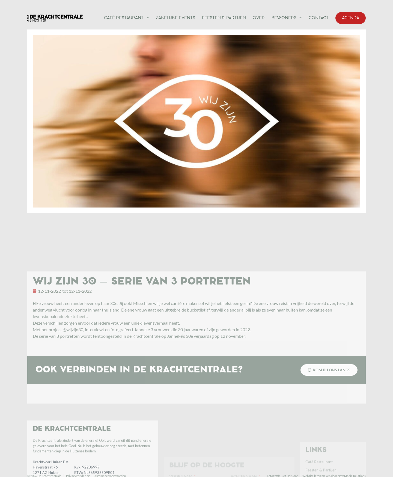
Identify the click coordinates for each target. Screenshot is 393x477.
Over (259, 18)
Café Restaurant (126, 17)
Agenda (350, 18)
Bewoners (287, 17)
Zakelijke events (175, 18)
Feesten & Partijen (224, 18)
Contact (319, 18)
